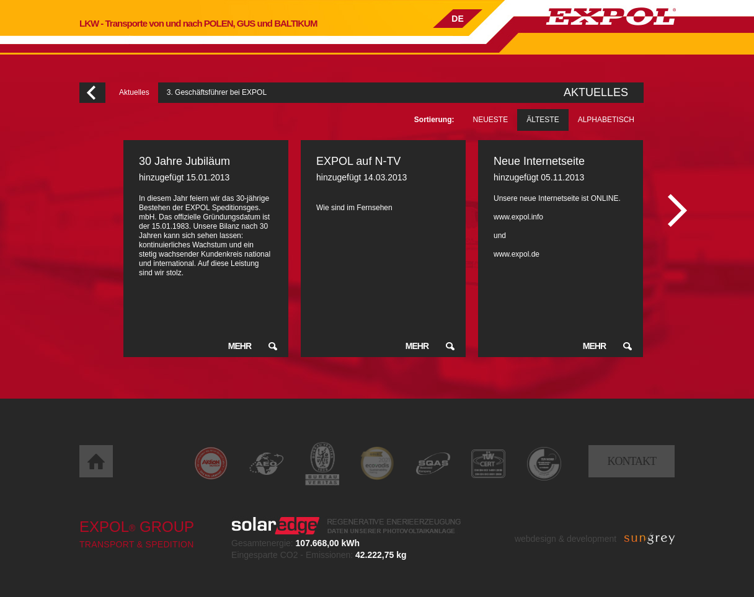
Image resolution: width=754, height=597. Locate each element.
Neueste (490, 119)
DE (457, 19)
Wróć (92, 92)
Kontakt (631, 461)
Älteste (542, 119)
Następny (677, 210)
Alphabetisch (606, 119)
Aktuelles (134, 92)
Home (96, 461)
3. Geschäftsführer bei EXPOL (217, 92)
